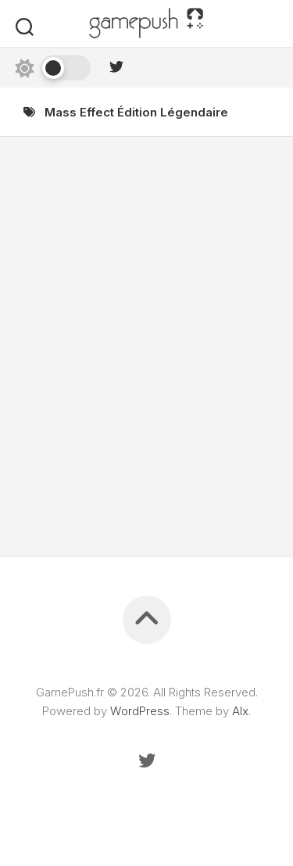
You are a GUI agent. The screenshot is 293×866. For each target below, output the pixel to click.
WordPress (140, 710)
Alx (240, 710)
